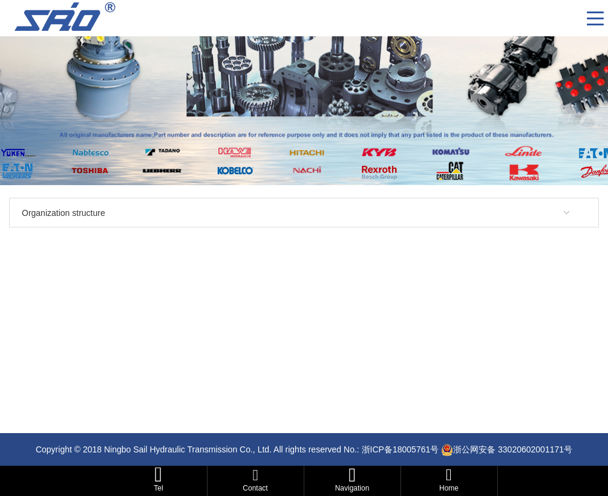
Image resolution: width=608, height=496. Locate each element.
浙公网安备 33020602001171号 (512, 449)
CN (573, 18)
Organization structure (63, 213)
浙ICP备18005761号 (400, 449)
